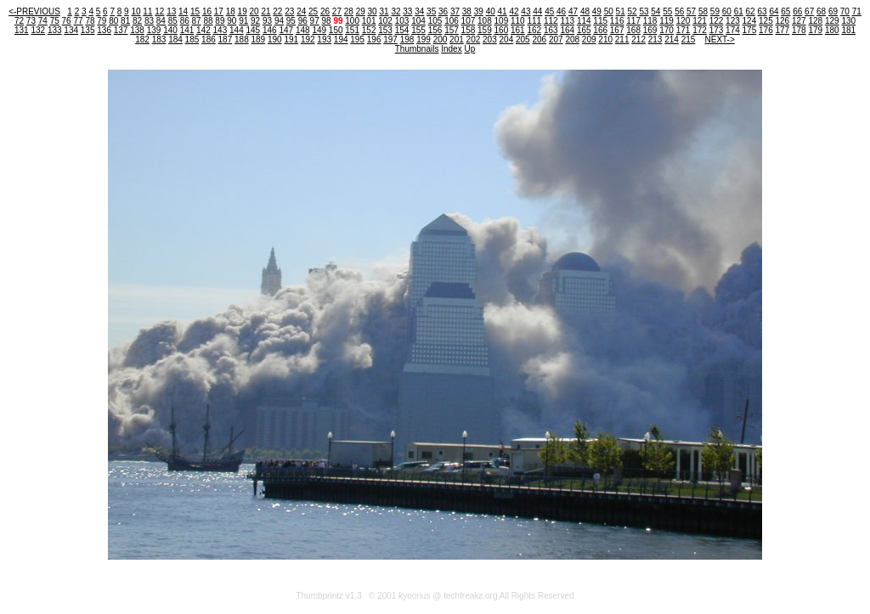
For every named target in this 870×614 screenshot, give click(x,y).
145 (253, 30)
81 (125, 20)
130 (848, 20)
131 (21, 30)
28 (348, 11)
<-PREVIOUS (34, 11)
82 (137, 20)
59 (715, 11)
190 (275, 39)
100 (352, 20)
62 (750, 11)
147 (286, 30)
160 (501, 30)
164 (567, 30)
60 (727, 11)
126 (783, 20)
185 (192, 39)
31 (383, 11)
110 (518, 20)
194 (341, 39)
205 (523, 39)
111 (534, 20)
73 (31, 20)
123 (733, 20)
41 (502, 11)
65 (785, 11)
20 (254, 11)
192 (308, 39)
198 (407, 39)
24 (301, 11)
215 (688, 39)
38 (467, 11)
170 (666, 30)
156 (435, 30)
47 (573, 11)
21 (265, 11)
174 (733, 30)
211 (622, 39)
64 (773, 11)
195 (357, 39)
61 (738, 11)
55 (667, 11)
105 (435, 20)
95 (291, 20)
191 (291, 39)
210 (605, 39)
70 (845, 11)
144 (236, 30)
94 (279, 20)
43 (525, 11)
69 (833, 11)
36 (443, 11)
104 (418, 20)
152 (369, 30)
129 (832, 20)
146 (270, 30)
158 (468, 30)
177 (783, 30)
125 (766, 20)
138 (137, 30)
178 (799, 30)
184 (175, 39)
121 (699, 20)
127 (799, 20)
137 (121, 30)
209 (589, 39)
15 (195, 11)
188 (241, 39)
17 (218, 11)
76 (66, 20)
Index (451, 49)
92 (255, 20)
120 (683, 20)
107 (468, 20)
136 (104, 30)
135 (88, 30)
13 (171, 11)
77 (77, 20)
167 (617, 30)
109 (501, 20)
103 (402, 20)
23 (289, 11)
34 (419, 11)
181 (848, 30)
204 (507, 39)
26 (325, 11)
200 (440, 39)
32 (395, 11)
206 (539, 39)
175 (750, 30)
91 (243, 20)
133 (55, 30)
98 (326, 20)
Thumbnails (417, 49)
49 (597, 11)
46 (561, 11)
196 (374, 39)
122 (716, 20)
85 (173, 20)
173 (716, 30)
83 (149, 20)
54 (655, 11)
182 (142, 39)
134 (71, 30)
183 (159, 39)
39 (478, 11)
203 (490, 39)
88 (207, 20)
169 (650, 30)
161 (518, 30)
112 (551, 20)
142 (203, 30)
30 (372, 11)
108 (484, 20)
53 (643, 11)
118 (650, 20)
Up (469, 49)
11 (147, 11)
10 (135, 11)
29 (360, 11)
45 (549, 11)
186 (208, 39)
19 (242, 11)
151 (352, 30)
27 (337, 11)
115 (600, 20)
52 (632, 11)
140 (170, 30)
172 (699, 30)
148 (303, 30)
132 (38, 30)
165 (584, 30)
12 (159, 11)
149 (319, 30)
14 (183, 11)
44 (537, 11)
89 (219, 20)
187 (225, 39)
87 (196, 20)
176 (766, 30)
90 (231, 20)
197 (390, 39)
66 (797, 11)
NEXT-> (719, 39)
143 (220, 30)
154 (402, 30)
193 (324, 39)
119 (666, 20)
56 (679, 11)
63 (761, 11)
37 (455, 11)
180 (832, 30)
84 (161, 20)
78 (89, 20)
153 (385, 30)
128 (815, 20)
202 (473, 39)
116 (617, 20)
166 (600, 30)
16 (207, 11)
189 (258, 39)
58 (703, 11)
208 (572, 39)
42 (513, 11)
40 (490, 11)
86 (184, 20)
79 (101, 20)
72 (19, 20)
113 (567, 20)
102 (385, 20)
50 (608, 11)
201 (456, 39)
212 (638, 39)
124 (750, 20)
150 (336, 30)
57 (691, 11)
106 (451, 20)
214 (671, 39)
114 (584, 20)
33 (407, 11)
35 (431, 11)
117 (633, 20)
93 (267, 20)
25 (313, 11)
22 (277, 11)
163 (551, 30)
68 (821, 11)
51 (620, 11)
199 (423, 39)
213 (655, 39)
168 (633, 30)
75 (54, 20)
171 (683, 30)
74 (43, 20)
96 (303, 20)
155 (418, 30)
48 (585, 11)
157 (451, 30)
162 (534, 30)
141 (187, 30)
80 (113, 20)
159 (484, 30)
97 (314, 20)
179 (815, 30)
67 (809, 11)
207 (556, 39)
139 (154, 30)
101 (369, 20)
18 (230, 11)
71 (857, 11)
